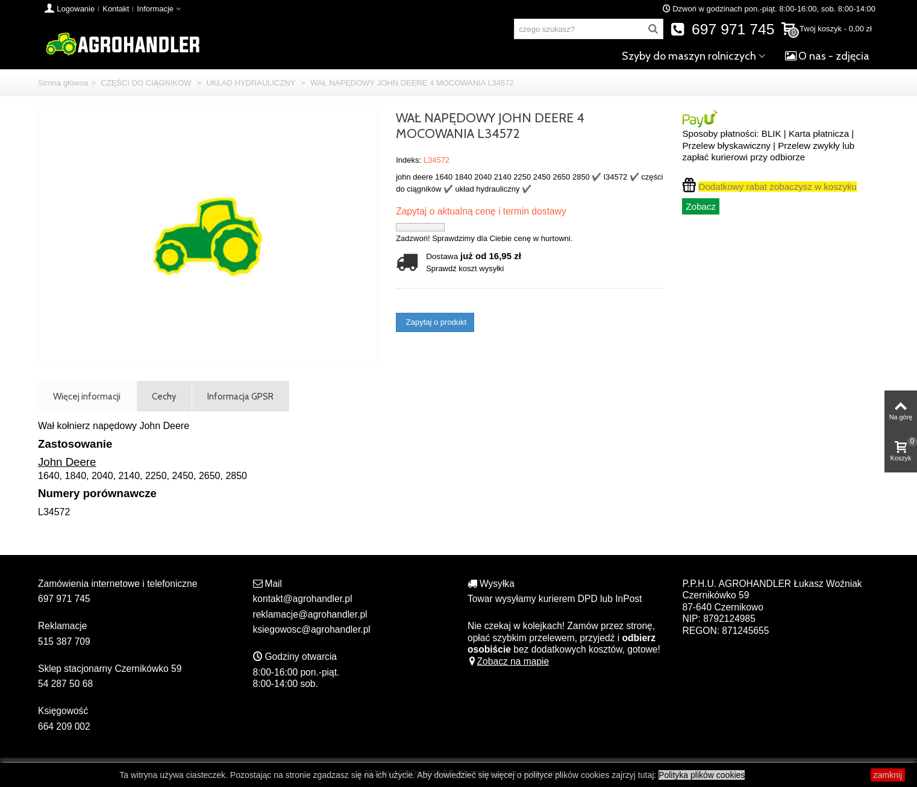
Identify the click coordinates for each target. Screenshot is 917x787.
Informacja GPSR (240, 396)
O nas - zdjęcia (827, 56)
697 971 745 (723, 29)
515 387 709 (64, 641)
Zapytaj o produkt (435, 322)
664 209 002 (64, 726)
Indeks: (408, 160)
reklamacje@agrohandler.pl (310, 614)
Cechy (164, 396)
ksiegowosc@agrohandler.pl (312, 629)
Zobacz (701, 206)
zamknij (888, 775)
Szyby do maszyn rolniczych (689, 56)
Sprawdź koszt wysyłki (465, 268)
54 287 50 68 (65, 684)
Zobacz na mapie (508, 661)
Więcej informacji (86, 396)
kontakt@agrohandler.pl (302, 599)
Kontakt (115, 8)
